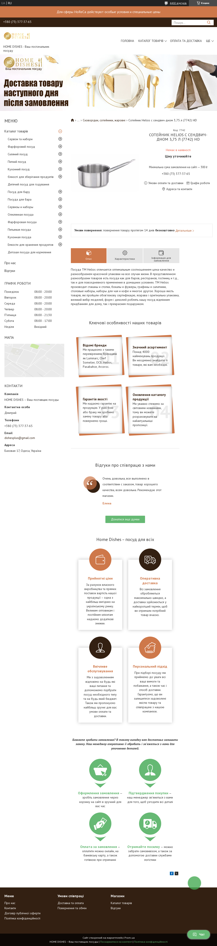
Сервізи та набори (20, 139)
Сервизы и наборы (20, 207)
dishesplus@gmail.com (19, 438)
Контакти (10, 908)
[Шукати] (209, 22)
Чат (199, 934)
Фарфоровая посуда (22, 222)
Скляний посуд (18, 154)
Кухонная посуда (19, 237)
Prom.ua (129, 937)
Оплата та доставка (186, 41)
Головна (127, 41)
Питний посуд (17, 162)
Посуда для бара (19, 199)
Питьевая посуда (19, 230)
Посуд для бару (19, 192)
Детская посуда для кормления (29, 252)
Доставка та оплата (71, 903)
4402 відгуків (178, 3)
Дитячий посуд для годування (28, 184)
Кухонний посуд (19, 169)
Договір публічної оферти (22, 913)
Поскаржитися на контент (116, 941)
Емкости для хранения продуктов (30, 245)
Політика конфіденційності (22, 918)
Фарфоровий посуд (21, 147)
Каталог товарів (150, 41)
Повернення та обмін (72, 908)
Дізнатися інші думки (125, 519)
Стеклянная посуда (20, 214)
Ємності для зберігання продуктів (31, 177)
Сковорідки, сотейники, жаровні (104, 120)
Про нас (10, 263)
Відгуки (9, 271)
